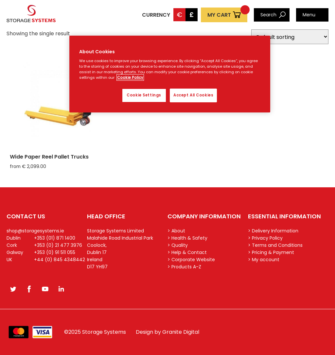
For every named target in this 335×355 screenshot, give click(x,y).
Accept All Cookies (193, 95)
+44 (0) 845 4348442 (59, 259)
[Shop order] (289, 36)
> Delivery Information (273, 231)
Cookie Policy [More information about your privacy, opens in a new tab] (130, 77)
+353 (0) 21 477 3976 (58, 245)
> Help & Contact (187, 252)
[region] (169, 74)
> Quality (178, 245)
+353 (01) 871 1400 (54, 238)
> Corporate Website (191, 259)
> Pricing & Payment (271, 252)
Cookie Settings (144, 95)
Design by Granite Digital (167, 332)
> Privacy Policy (265, 238)
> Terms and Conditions (275, 245)
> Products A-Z (184, 266)
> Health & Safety (187, 238)
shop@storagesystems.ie (35, 231)
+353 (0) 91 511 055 (54, 252)
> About (176, 231)
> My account (263, 259)
